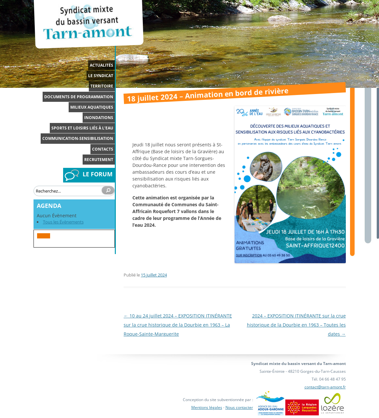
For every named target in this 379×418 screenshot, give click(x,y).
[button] (43, 235)
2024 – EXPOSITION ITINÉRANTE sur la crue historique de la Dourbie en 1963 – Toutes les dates (296, 325)
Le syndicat (100, 75)
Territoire (101, 86)
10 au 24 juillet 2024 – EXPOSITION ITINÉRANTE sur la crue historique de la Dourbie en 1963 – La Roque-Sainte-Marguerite (178, 325)
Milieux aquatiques (91, 107)
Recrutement (98, 159)
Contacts (102, 149)
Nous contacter (239, 407)
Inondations (98, 117)
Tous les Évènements (63, 222)
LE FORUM (98, 174)
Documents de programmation (78, 97)
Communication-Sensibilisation (77, 138)
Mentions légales (206, 407)
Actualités (101, 65)
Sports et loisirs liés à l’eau (82, 128)
